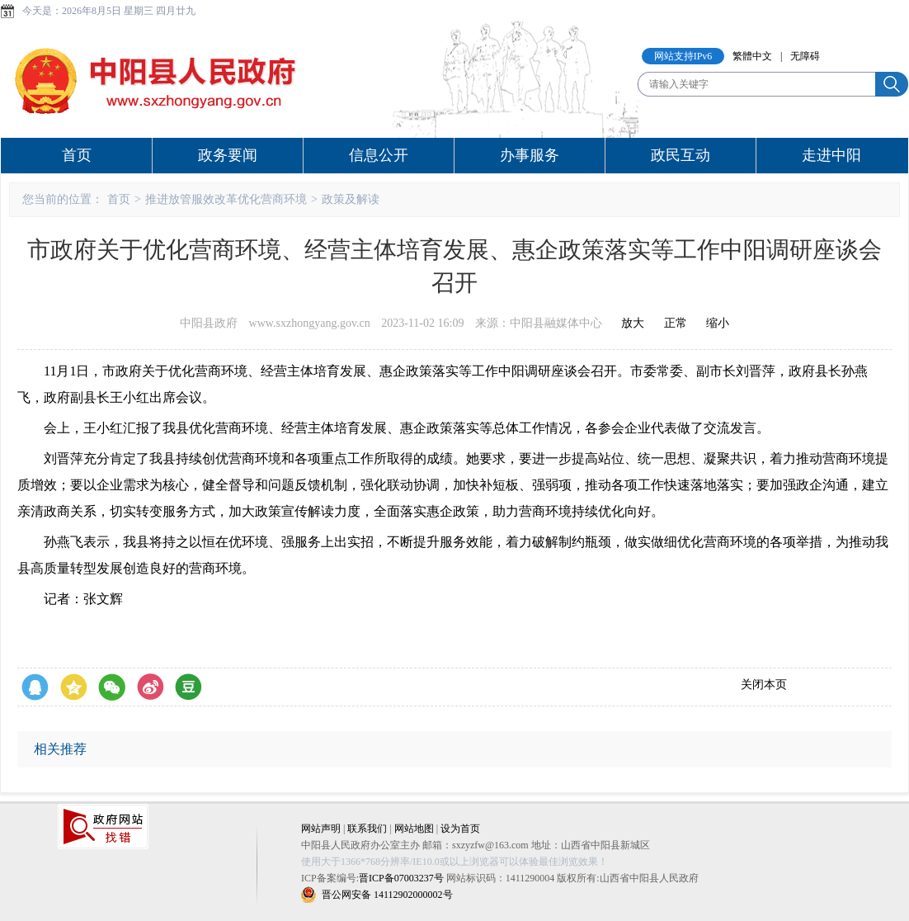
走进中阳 (831, 155)
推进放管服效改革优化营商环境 (226, 199)
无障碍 (805, 56)
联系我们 (367, 828)
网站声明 (321, 828)
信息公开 (378, 155)
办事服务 (529, 155)
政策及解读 (350, 199)
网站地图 (414, 828)
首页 (77, 155)
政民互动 (680, 155)
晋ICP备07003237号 (401, 878)
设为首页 (460, 828)
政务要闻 (227, 155)
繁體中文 (752, 56)
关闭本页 (764, 684)
